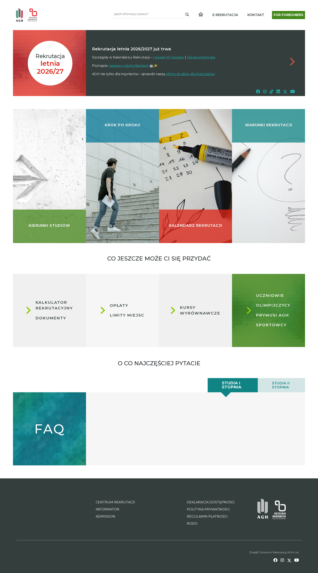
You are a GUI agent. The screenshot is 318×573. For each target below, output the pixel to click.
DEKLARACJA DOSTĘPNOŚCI (211, 502)
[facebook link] (258, 91)
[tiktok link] (271, 91)
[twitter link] (285, 91)
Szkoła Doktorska (201, 57)
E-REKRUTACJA (225, 15)
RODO (192, 523)
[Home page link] (28, 15)
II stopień (176, 57)
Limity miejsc (127, 315)
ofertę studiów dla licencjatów (190, 74)
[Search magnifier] (187, 14)
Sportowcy (271, 325)
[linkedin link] (278, 91)
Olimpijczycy (273, 305)
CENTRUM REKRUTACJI (115, 502)
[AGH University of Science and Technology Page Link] (262, 510)
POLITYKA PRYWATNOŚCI (208, 509)
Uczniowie (270, 295)
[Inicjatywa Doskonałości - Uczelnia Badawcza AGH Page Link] (277, 510)
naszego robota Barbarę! (128, 66)
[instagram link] (265, 91)
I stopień (160, 57)
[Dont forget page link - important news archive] (292, 61)
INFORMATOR (107, 509)
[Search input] (148, 14)
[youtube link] (292, 91)
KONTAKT (255, 15)
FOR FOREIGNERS (288, 15)
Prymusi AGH (272, 315)
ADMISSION (105, 516)
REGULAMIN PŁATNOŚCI (207, 516)
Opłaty (119, 305)
